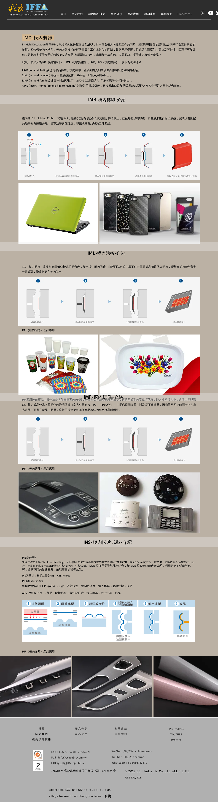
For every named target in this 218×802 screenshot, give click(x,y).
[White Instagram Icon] (203, 13)
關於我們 (41, 733)
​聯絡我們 (121, 733)
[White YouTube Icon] (211, 13)
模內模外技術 (41, 739)
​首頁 (42, 728)
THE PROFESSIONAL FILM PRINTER (28, 14)
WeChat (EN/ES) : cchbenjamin (132, 751)
